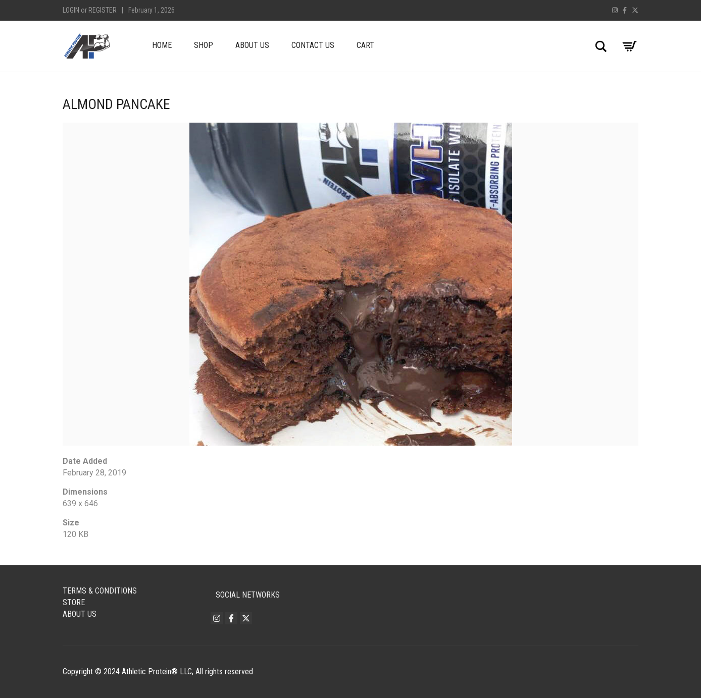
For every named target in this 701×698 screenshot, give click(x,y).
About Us (252, 45)
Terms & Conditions (100, 591)
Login (71, 10)
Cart (365, 45)
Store (74, 602)
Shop (203, 45)
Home (162, 45)
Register (102, 10)
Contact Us (312, 45)
